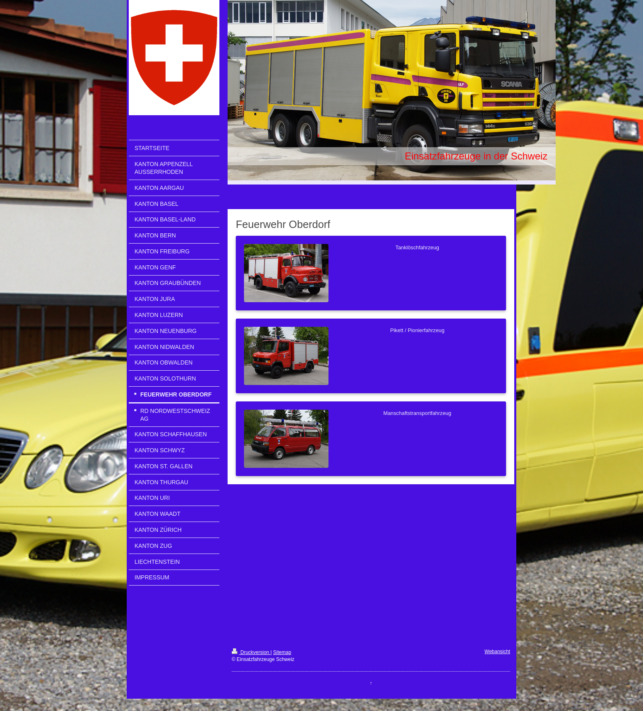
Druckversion (251, 652)
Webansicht (497, 651)
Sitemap (282, 652)
